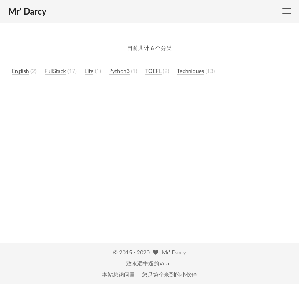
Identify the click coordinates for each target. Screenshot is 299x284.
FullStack (55, 70)
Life (89, 70)
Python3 (119, 70)
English (20, 70)
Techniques (190, 70)
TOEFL (153, 70)
